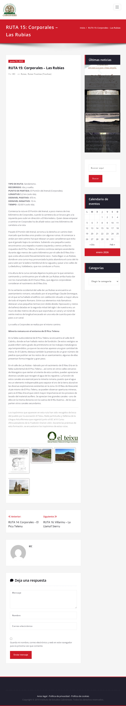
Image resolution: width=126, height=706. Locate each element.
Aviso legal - (42, 696)
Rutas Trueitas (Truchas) (39, 74)
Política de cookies (80, 696)
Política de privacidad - (60, 696)
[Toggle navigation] (117, 7)
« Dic (92, 244)
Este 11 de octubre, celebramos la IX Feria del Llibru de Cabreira (100, 82)
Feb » (112, 244)
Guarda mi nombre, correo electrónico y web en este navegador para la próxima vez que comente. (41, 644)
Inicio (82, 27)
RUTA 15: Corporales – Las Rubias (104, 27)
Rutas (23, 74)
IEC (13, 74)
